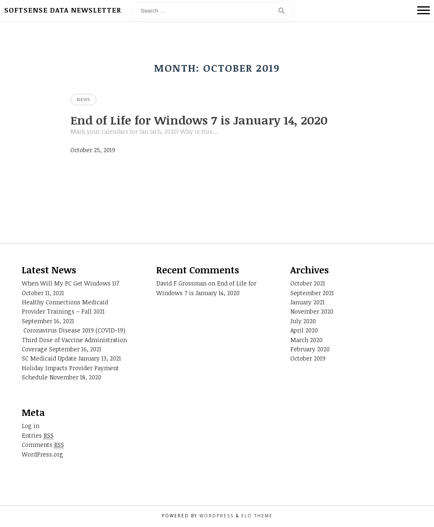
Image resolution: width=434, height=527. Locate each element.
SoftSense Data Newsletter (62, 10)
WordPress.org (42, 454)
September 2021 (312, 293)
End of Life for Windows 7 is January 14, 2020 (199, 120)
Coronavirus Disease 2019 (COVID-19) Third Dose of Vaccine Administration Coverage (74, 339)
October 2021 (307, 283)
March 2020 (306, 340)
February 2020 (310, 349)
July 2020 (303, 321)
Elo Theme (257, 516)
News (83, 99)
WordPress (216, 516)
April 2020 (304, 330)
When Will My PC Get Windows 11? (70, 283)
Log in (30, 426)
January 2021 (307, 302)
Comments (43, 445)
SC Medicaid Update (49, 358)
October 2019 (308, 358)
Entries (38, 435)
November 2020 (311, 311)
